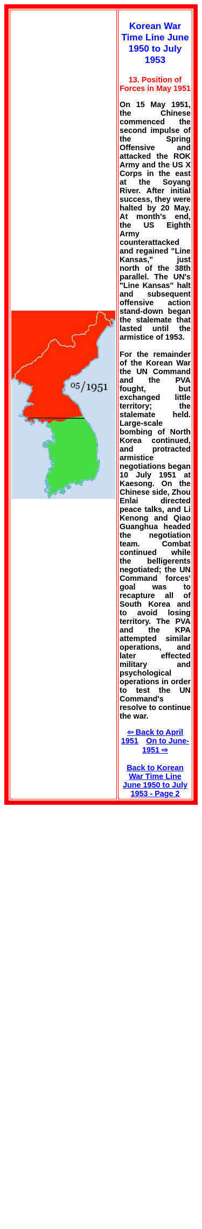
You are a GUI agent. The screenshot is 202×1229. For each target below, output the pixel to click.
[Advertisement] (94, 880)
